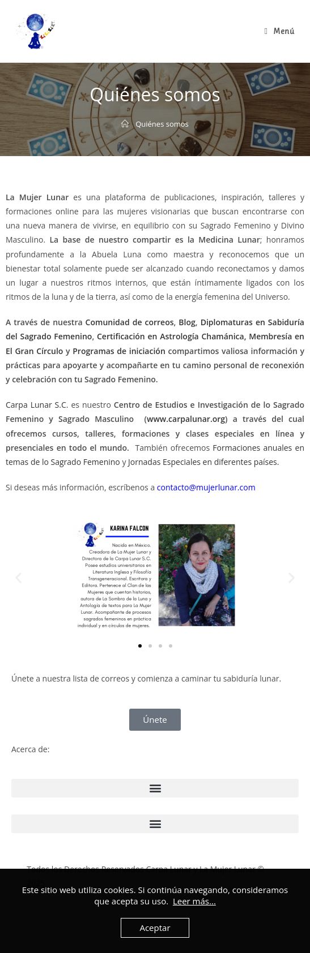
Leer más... (194, 901)
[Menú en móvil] (280, 31)
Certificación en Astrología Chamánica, (172, 336)
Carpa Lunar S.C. (37, 404)
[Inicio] (125, 124)
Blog (187, 322)
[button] (18, 577)
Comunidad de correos (130, 322)
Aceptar (154, 927)
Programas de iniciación (119, 351)
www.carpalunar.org (186, 418)
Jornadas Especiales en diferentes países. (203, 461)
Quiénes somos (162, 124)
